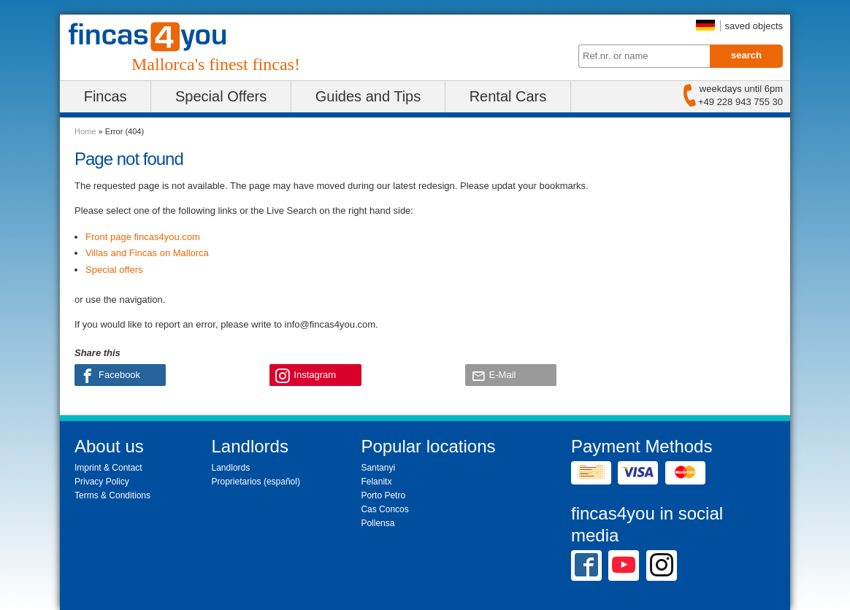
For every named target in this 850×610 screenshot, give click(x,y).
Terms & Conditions (112, 495)
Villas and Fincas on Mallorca (147, 252)
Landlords (231, 468)
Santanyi (378, 468)
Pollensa (377, 523)
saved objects (754, 25)
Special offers (114, 269)
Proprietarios (236, 481)
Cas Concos (384, 509)
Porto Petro (383, 495)
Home (85, 131)
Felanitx (376, 481)
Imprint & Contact (108, 468)
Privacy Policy (101, 481)
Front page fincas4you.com (142, 236)
